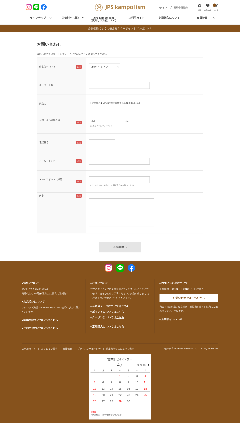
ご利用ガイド (136, 17)
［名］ (127, 120)
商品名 (42, 103)
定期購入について (169, 17)
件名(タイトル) (47, 66)
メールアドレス (47, 161)
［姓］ (92, 120)
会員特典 (202, 17)
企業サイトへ (169, 319)
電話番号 (43, 142)
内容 (41, 195)
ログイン (162, 7)
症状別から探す (71, 17)
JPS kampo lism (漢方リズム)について (103, 19)
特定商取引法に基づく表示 (120, 348)
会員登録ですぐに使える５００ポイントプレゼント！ (120, 28)
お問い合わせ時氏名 (49, 120)
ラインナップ (38, 17)
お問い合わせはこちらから (189, 297)
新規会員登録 (181, 7)
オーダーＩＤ (46, 85)
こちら (54, 320)
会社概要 (67, 348)
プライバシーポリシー (89, 348)
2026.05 (141, 365)
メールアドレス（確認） (52, 179)
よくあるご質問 (49, 348)
